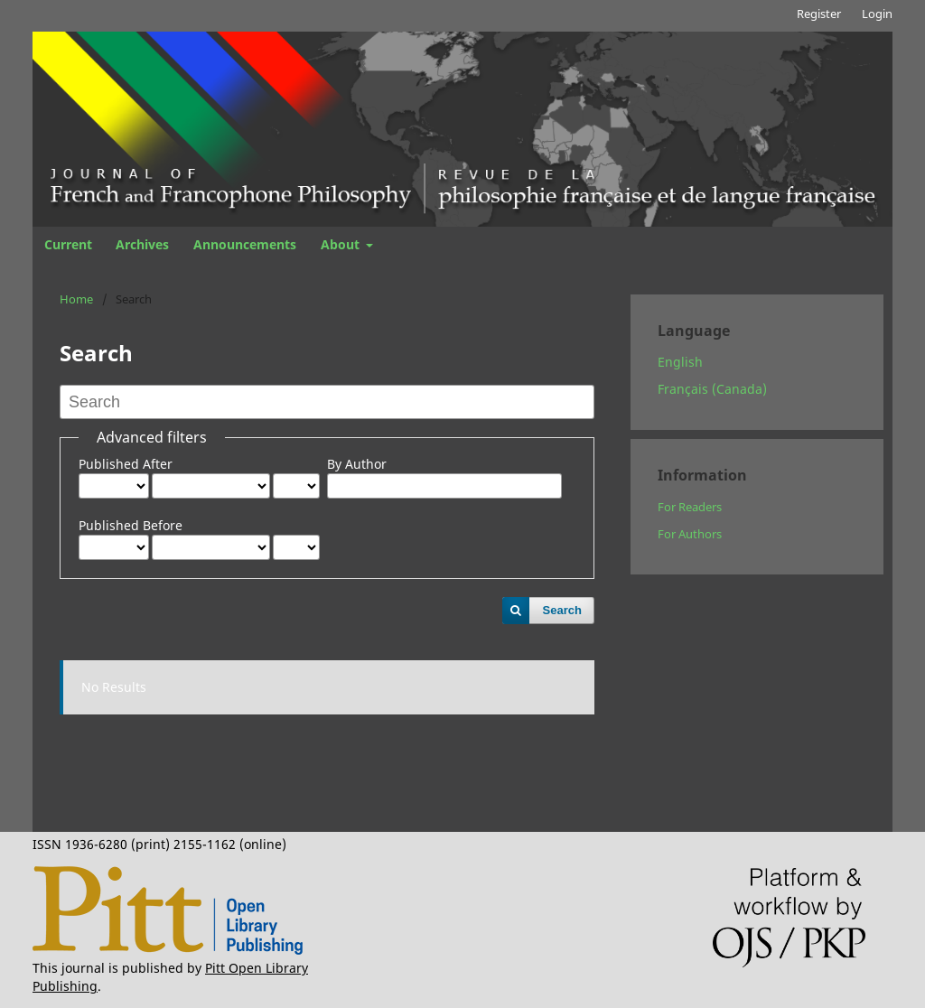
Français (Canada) (712, 388)
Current (68, 244)
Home (76, 299)
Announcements (244, 244)
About (342, 244)
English (680, 361)
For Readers (690, 507)
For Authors (690, 534)
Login (877, 13)
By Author (357, 463)
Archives (142, 244)
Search (562, 610)
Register (819, 13)
